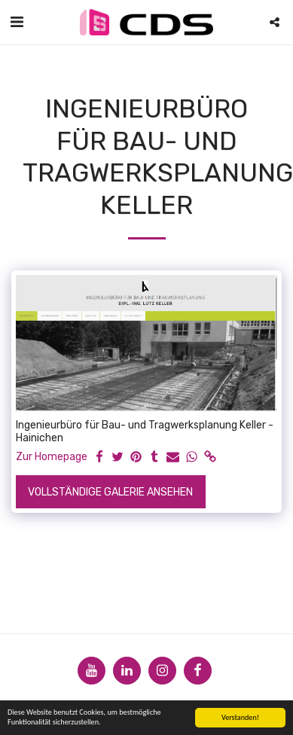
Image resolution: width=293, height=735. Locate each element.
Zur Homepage (51, 456)
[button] (16, 22)
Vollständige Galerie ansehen (110, 492)
